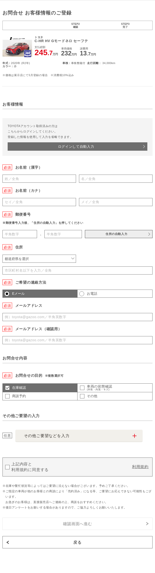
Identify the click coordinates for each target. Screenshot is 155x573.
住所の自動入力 (116, 234)
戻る (77, 542)
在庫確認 (19, 388)
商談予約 (19, 396)
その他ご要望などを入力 (47, 436)
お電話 (92, 293)
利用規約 (140, 467)
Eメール (18, 293)
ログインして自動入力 (76, 146)
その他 (92, 396)
